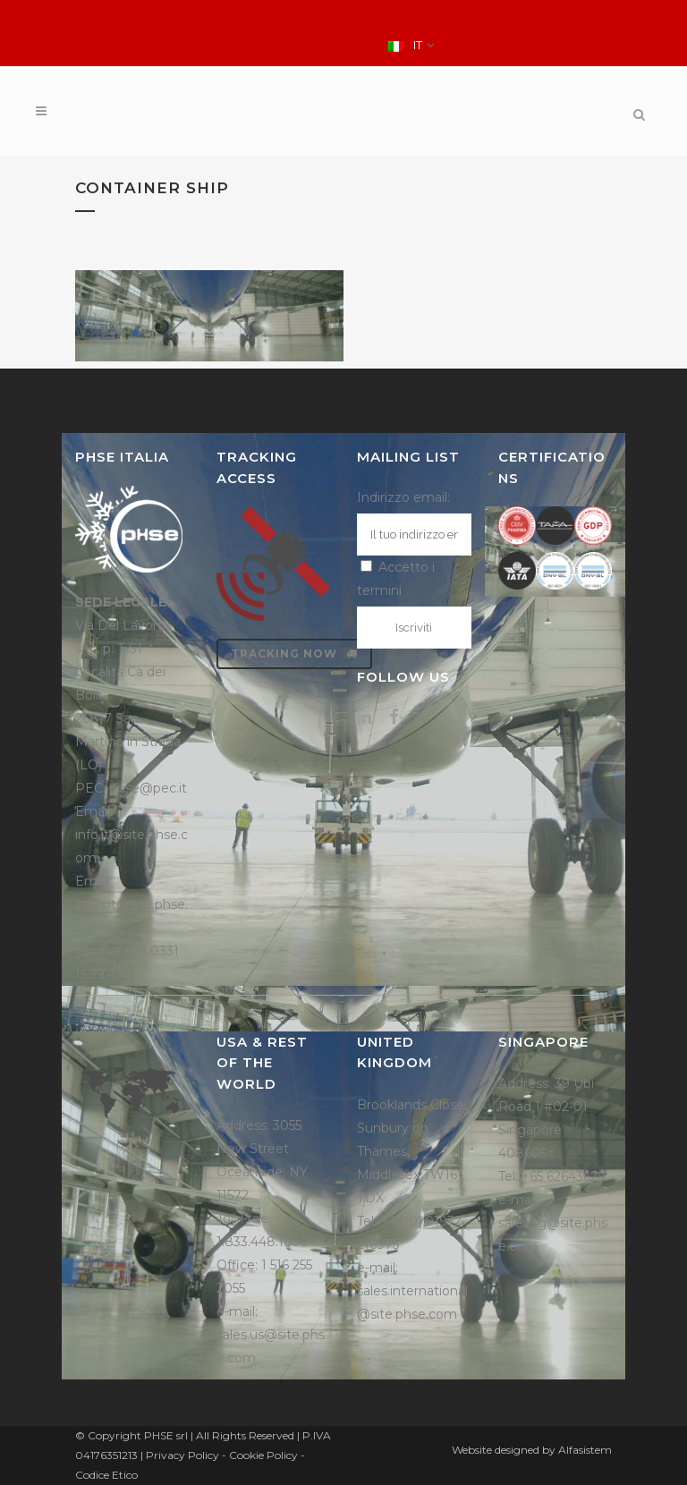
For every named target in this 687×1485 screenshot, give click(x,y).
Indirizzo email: (403, 497)
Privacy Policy (182, 1455)
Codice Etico (106, 1474)
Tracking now (294, 653)
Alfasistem (585, 1449)
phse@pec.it (148, 788)
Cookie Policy (263, 1455)
